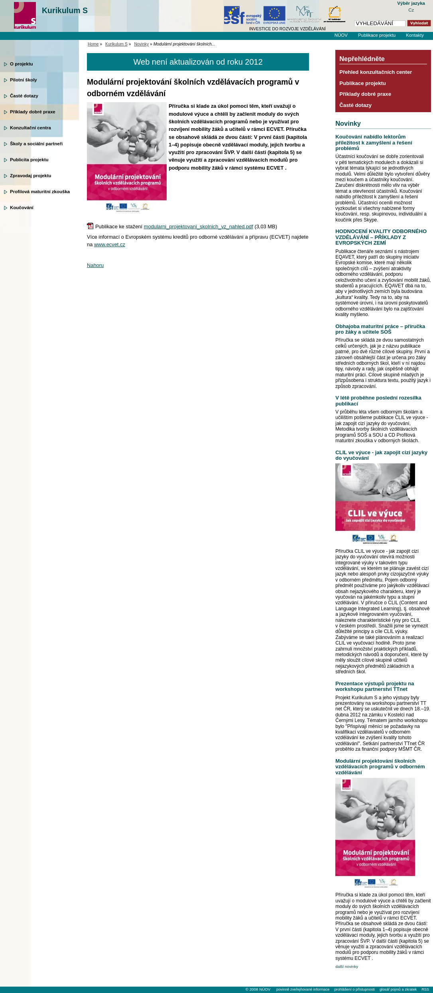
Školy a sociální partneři (36, 143)
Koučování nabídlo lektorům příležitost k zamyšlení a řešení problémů (373, 142)
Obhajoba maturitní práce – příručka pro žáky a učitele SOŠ (380, 329)
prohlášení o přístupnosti (354, 989)
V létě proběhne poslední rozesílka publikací (378, 400)
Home (93, 44)
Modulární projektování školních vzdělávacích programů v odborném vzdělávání (380, 766)
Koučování (21, 207)
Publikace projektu (377, 35)
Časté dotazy (24, 95)
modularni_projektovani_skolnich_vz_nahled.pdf (198, 226)
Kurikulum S (65, 10)
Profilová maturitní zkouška (40, 191)
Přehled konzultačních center (375, 72)
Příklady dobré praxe (32, 111)
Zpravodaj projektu (30, 175)
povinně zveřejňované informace (302, 989)
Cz (411, 10)
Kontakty (415, 35)
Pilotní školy (23, 79)
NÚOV (341, 35)
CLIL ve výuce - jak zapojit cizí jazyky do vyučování (381, 455)
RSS (425, 989)
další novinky (346, 966)
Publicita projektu (29, 159)
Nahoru (95, 265)
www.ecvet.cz (109, 244)
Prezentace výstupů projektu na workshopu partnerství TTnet (374, 686)
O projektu (21, 63)
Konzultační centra (30, 127)
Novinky (141, 44)
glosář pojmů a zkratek (398, 989)
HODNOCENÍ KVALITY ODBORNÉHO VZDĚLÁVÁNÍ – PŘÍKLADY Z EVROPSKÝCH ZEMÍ (381, 237)
